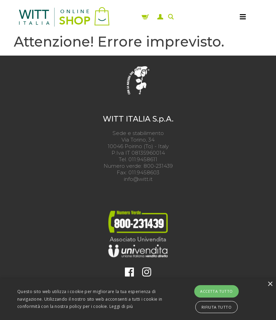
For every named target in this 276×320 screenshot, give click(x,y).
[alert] (138, 299)
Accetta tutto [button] (216, 291)
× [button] (270, 284)
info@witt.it (138, 179)
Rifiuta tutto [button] (216, 307)
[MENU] (242, 17)
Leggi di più (121, 306)
